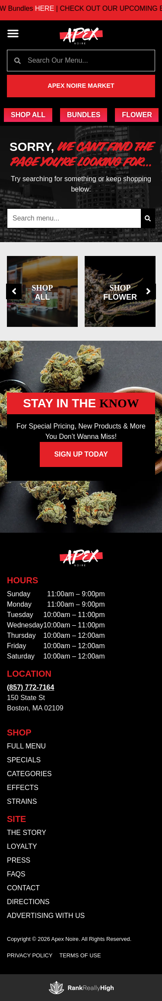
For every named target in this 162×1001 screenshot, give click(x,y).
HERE (53, 8)
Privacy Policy (30, 955)
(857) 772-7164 (30, 687)
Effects (22, 787)
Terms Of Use (80, 955)
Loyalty (22, 846)
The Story (26, 832)
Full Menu (26, 746)
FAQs (16, 874)
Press (18, 860)
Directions (28, 901)
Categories (29, 773)
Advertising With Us (46, 915)
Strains (22, 801)
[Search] (148, 218)
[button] (13, 33)
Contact (23, 888)
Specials (24, 760)
